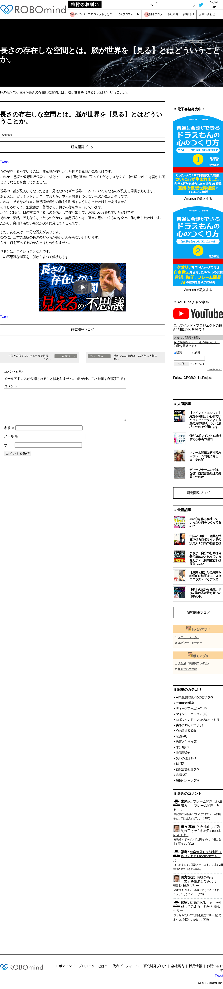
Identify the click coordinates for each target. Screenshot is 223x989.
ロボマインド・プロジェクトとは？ (81, 966)
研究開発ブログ (82, 147)
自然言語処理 (184, 769)
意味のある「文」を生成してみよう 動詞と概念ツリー (196, 882)
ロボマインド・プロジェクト (194, 720)
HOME (5, 92)
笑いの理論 (183, 758)
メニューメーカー (188, 637)
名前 (9, 428)
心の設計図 (183, 731)
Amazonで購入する (198, 199)
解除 (196, 352)
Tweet (4, 162)
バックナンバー (198, 364)
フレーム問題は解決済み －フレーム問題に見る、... (197, 806)
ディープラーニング (189, 708)
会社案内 (177, 966)
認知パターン (184, 781)
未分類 (180, 747)
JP (214, 7)
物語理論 (181, 753)
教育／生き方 (184, 742)
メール (11, 437)
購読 (182, 352)
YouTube (19, 92)
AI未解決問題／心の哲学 (191, 697)
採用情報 (195, 966)
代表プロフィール (125, 966)
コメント (12, 387)
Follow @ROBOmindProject (192, 378)
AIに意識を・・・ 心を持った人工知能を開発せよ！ (197, 344)
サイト (9, 445)
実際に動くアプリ (187, 725)
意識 (179, 736)
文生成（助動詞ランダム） (194, 664)
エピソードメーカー (190, 643)
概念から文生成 (187, 669)
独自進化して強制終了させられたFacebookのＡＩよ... (197, 831)
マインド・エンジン (189, 714)
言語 (179, 775)
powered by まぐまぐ (214, 369)
